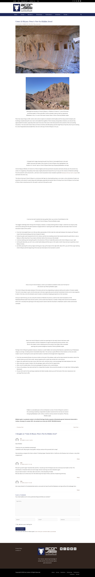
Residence (62, 571)
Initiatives (72, 573)
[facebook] (61, 547)
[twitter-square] (71, 547)
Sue (21, 437)
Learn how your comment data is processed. (46, 531)
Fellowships (69, 571)
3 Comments (18, 23)
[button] (81, 13)
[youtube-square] (75, 547)
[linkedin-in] (77, 1)
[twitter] (79, 1)
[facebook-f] (73, 1)
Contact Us (18, 549)
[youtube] (80, 1)
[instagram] (75, 1)
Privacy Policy (18, 547)
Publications (76, 571)
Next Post (76, 426)
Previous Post (20, 426)
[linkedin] (68, 547)
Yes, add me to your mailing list (23, 524)
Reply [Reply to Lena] (78, 476)
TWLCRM (31, 23)
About (52, 571)
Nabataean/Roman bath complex (69, 171)
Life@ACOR (25, 23)
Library (56, 571)
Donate (78, 573)
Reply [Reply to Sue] (78, 458)
